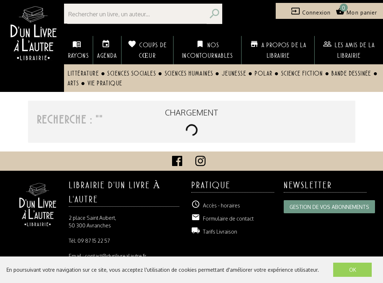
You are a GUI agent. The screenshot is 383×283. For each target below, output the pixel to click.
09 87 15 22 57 (93, 241)
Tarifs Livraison (214, 232)
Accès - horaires (215, 205)
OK (352, 270)
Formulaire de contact (222, 218)
